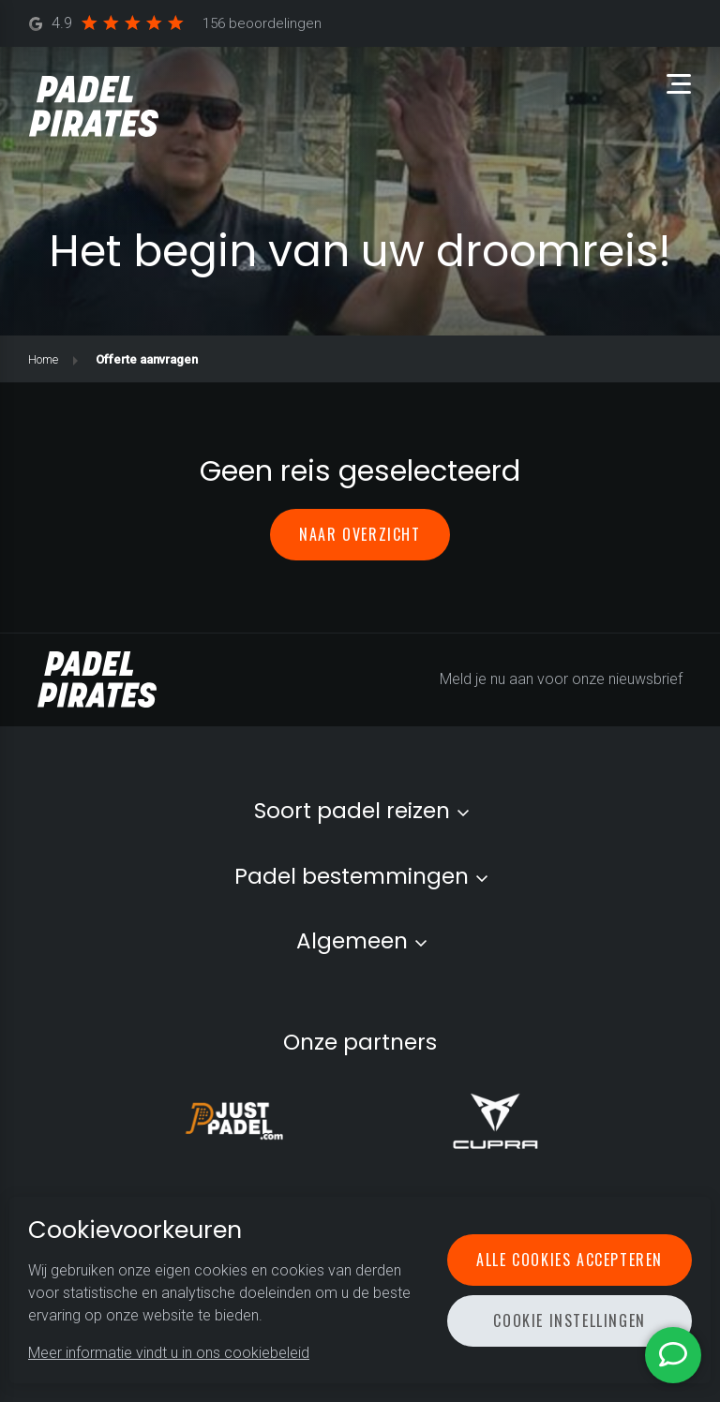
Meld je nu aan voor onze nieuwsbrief (561, 679)
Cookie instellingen (569, 1320)
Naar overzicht (359, 534)
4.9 (175, 24)
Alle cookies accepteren (569, 1259)
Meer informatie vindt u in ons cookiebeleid (168, 1353)
